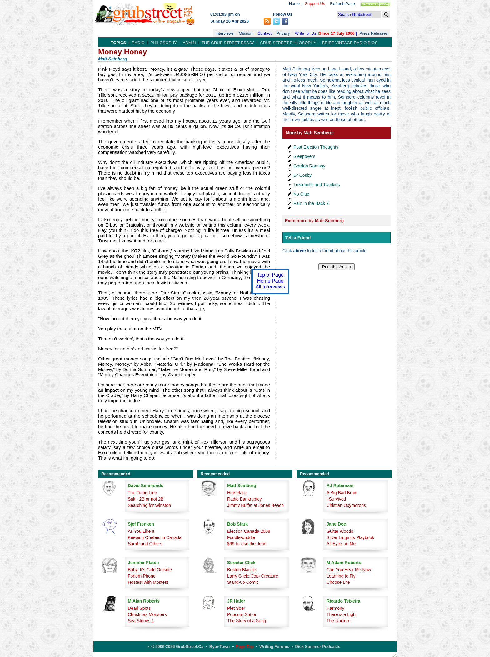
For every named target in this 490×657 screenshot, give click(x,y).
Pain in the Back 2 (311, 203)
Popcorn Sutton (242, 614)
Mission (245, 33)
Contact (265, 33)
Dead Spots (139, 608)
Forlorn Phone (142, 575)
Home (294, 3)
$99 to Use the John (246, 543)
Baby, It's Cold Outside (150, 569)
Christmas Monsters (147, 614)
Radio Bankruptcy (244, 499)
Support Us (315, 3)
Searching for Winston (149, 505)
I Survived (336, 499)
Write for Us (305, 33)
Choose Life (338, 582)
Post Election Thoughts (315, 147)
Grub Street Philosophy (288, 42)
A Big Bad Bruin (342, 492)
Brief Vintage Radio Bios (350, 42)
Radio (138, 42)
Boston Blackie (241, 569)
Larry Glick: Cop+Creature (252, 575)
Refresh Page (342, 3)
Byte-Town (219, 646)
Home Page (270, 280)
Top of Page (270, 275)
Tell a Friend (298, 237)
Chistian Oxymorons (346, 505)
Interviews (224, 33)
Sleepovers (304, 156)
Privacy (283, 33)
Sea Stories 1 (141, 620)
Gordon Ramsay (309, 165)
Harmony (335, 608)
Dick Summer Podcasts (317, 646)
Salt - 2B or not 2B (145, 499)
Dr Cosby (302, 175)
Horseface (237, 492)
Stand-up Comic (242, 582)
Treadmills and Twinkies (316, 184)
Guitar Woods (340, 531)
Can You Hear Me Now (349, 569)
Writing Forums (274, 646)
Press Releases (373, 33)
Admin (189, 42)
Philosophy (164, 42)
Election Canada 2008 (248, 531)
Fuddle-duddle (241, 537)
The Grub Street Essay (228, 42)
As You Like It (141, 531)
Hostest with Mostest (148, 582)
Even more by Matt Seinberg (314, 220)
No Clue (301, 193)
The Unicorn (338, 620)
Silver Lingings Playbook (350, 537)
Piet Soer (236, 608)
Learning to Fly (341, 575)
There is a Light (342, 614)
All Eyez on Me (341, 543)
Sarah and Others (145, 543)
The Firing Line (142, 492)
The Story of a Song (246, 620)
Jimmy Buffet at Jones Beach (255, 505)
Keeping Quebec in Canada (155, 537)
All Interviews (270, 286)
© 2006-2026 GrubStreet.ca (177, 646)
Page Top (245, 646)
